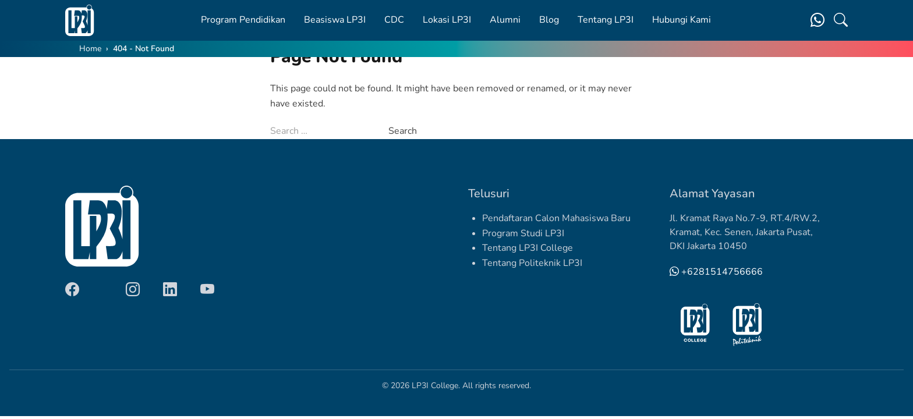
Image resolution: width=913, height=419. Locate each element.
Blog (549, 19)
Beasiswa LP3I (335, 19)
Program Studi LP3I (523, 233)
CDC (394, 19)
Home (90, 48)
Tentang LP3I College (527, 248)
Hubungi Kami (681, 19)
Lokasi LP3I (447, 19)
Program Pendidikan (243, 19)
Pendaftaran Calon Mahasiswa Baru (556, 218)
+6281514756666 (716, 271)
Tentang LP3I (606, 19)
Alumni (505, 19)
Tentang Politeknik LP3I (532, 263)
